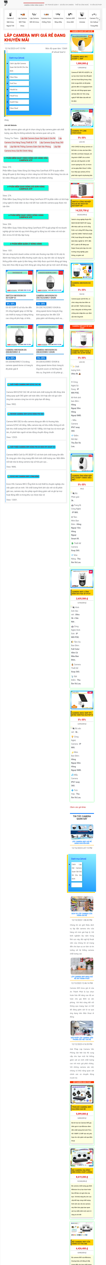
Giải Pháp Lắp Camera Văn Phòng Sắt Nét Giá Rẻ (82, 1038)
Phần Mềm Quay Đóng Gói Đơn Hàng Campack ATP (26, 188)
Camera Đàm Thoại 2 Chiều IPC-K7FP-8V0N (81, 352)
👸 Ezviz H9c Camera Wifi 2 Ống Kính (23, 476)
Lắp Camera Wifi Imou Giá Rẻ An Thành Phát (82, 977)
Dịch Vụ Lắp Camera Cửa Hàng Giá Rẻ (81, 914)
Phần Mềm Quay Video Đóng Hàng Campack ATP (26, 216)
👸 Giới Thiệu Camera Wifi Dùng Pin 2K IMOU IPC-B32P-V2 (31, 447)
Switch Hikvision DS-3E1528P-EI (16, 297)
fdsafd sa (13, 90)
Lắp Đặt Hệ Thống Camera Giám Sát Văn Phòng (30, 147)
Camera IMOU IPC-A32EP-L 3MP (80, 58)
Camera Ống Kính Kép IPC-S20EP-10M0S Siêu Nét (82, 478)
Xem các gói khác (78, 807)
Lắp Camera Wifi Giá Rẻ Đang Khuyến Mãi (82, 842)
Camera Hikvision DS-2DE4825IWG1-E (16, 351)
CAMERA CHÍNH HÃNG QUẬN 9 (34, 5)
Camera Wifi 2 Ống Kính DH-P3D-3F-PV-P (81, 593)
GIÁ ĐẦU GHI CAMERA (67, 5)
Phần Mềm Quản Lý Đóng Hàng (26, 244)
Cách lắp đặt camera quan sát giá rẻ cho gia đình (19, 67)
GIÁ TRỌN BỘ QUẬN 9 (52, 5)
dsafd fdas (14, 102)
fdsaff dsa (14, 96)
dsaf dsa (13, 83)
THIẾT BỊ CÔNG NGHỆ (82, 5)
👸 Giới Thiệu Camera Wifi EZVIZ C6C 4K (24, 384)
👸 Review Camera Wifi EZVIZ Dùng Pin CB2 (26, 414)
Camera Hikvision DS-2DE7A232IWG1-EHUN (47, 297)
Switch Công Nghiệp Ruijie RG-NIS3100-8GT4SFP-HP (81, 204)
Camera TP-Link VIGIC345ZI (79, 132)
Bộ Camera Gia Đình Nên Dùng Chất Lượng (82, 1171)
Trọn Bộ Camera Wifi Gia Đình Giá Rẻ (81, 1108)
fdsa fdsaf (14, 108)
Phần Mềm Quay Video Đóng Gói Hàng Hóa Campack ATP (26, 159)
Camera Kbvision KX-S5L (81, 284)
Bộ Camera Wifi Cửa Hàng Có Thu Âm (81, 1243)
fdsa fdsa (14, 77)
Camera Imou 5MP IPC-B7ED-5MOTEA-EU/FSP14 (82, 714)
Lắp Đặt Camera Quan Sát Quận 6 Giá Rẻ (38, 138)
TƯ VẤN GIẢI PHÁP (96, 5)
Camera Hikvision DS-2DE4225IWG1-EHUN (47, 351)
